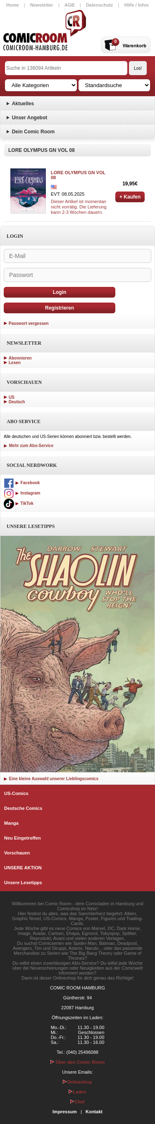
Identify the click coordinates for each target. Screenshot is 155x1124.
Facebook (22, 482)
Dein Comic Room (33, 132)
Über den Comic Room (77, 1062)
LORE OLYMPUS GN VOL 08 (78, 175)
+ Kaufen (130, 197)
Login (60, 292)
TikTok (18, 503)
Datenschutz (99, 4)
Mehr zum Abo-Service (28, 445)
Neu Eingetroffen (22, 837)
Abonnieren (20, 358)
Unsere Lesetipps (23, 882)
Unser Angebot (30, 118)
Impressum (64, 1111)
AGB (69, 4)
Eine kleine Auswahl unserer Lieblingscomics (51, 778)
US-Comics (16, 793)
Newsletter (41, 4)
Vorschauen (17, 852)
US (11, 397)
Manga (11, 823)
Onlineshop (77, 1081)
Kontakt (94, 1111)
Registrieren (59, 308)
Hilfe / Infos (136, 4)
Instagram (22, 493)
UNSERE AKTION (23, 867)
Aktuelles (23, 103)
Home (12, 4)
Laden (77, 1091)
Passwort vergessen (29, 323)
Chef (77, 1101)
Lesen (15, 362)
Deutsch (17, 402)
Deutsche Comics (23, 808)
